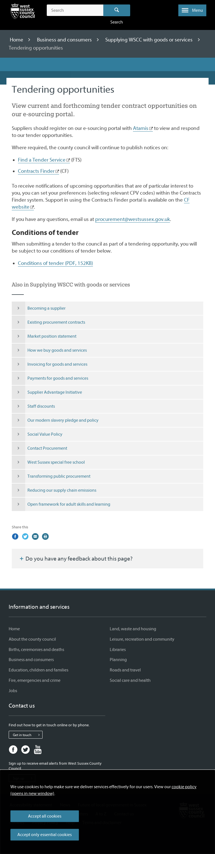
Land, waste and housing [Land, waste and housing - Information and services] (133, 628)
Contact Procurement (39, 448)
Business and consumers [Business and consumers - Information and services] (31, 659)
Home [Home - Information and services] (14, 628)
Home (17, 40)
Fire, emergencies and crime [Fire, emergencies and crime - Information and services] (34, 680)
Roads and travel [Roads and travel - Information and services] (125, 670)
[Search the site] (75, 10)
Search (116, 10)
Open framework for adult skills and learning (61, 504)
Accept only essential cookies (44, 834)
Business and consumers (65, 40)
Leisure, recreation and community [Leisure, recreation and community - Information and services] (142, 639)
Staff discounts (33, 406)
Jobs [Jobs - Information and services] (13, 690)
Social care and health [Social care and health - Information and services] (130, 680)
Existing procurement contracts (48, 322)
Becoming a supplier (39, 308)
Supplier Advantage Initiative (47, 392)
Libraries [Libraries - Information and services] (118, 649)
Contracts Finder (36, 171)
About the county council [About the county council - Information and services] (32, 639)
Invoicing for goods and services (49, 364)
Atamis (140, 128)
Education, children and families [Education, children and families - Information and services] (38, 670)
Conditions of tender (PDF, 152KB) (55, 263)
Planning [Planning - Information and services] (118, 659)
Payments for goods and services (50, 378)
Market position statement (44, 336)
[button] (192, 10)
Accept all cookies (44, 816)
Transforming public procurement (51, 476)
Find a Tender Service (42, 160)
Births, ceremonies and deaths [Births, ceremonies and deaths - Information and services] (36, 649)
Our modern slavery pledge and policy (55, 420)
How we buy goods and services (49, 350)
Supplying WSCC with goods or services (149, 40)
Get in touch (27, 734)
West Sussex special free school (48, 462)
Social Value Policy (37, 434)
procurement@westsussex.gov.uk (132, 219)
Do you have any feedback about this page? (75, 558)
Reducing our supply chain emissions (54, 490)
